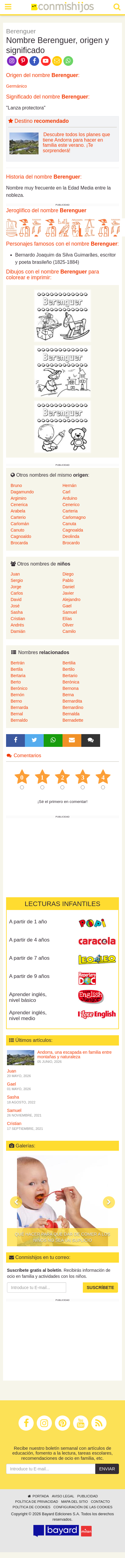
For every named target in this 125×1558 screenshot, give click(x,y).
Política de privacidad (36, 1501)
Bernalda (70, 713)
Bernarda (19, 707)
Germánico (16, 86)
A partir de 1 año (28, 922)
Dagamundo (22, 491)
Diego (68, 574)
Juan (15, 574)
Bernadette (72, 720)
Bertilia (69, 662)
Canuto (17, 530)
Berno (16, 701)
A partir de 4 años (29, 940)
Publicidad (87, 1496)
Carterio (18, 517)
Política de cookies (31, 1507)
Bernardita (72, 701)
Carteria (70, 511)
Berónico (19, 688)
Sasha (17, 612)
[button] (16, 1202)
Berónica (70, 682)
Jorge (16, 586)
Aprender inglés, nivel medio (28, 1015)
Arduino (69, 498)
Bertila (17, 669)
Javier (68, 593)
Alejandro (71, 599)
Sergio (17, 580)
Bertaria (18, 675)
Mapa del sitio (74, 1501)
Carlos (17, 593)
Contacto (100, 1501)
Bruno (16, 485)
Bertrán (18, 662)
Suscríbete (100, 1287)
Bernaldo (19, 720)
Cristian (18, 618)
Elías (67, 618)
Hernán (69, 485)
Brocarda (19, 542)
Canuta (69, 523)
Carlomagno (74, 517)
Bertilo (68, 669)
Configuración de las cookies (83, 1507)
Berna (68, 694)
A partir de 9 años (29, 976)
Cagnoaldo (21, 536)
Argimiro (18, 498)
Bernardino (72, 707)
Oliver (68, 625)
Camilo (69, 631)
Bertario (69, 675)
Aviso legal (63, 1496)
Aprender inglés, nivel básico (28, 997)
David (16, 599)
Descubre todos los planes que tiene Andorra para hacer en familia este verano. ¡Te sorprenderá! (76, 142)
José (15, 605)
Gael (67, 605)
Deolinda (70, 536)
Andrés (17, 625)
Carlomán (20, 523)
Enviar (107, 1468)
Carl (66, 491)
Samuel (69, 612)
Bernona (70, 688)
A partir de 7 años (29, 958)
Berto (16, 682)
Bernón (17, 694)
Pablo (67, 580)
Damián (18, 631)
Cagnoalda (72, 530)
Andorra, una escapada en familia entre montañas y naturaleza (74, 1054)
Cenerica (19, 504)
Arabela (18, 511)
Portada (38, 1496)
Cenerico (70, 504)
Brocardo (71, 542)
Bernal (17, 713)
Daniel (68, 586)
